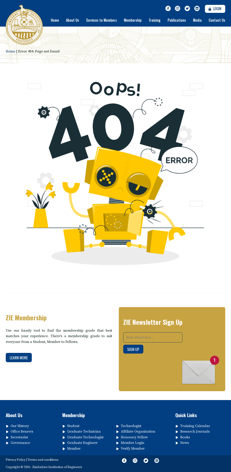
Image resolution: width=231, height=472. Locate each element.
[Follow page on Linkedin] (197, 8)
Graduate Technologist (85, 437)
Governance (20, 443)
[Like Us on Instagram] (178, 8)
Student (73, 426)
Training (155, 20)
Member (74, 448)
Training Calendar (195, 426)
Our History (20, 426)
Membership (133, 20)
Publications (177, 20)
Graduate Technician (84, 431)
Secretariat (19, 437)
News (184, 443)
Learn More (19, 357)
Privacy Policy (15, 460)
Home (55, 20)
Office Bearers (22, 431)
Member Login (132, 443)
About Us (72, 20)
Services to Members (101, 20)
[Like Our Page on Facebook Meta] (168, 8)
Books (185, 437)
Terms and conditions (43, 460)
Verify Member (133, 448)
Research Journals (195, 431)
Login (214, 8)
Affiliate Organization (138, 431)
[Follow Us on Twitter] (187, 8)
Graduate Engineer (82, 443)
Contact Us (217, 20)
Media (197, 20)
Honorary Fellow (134, 437)
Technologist (131, 426)
